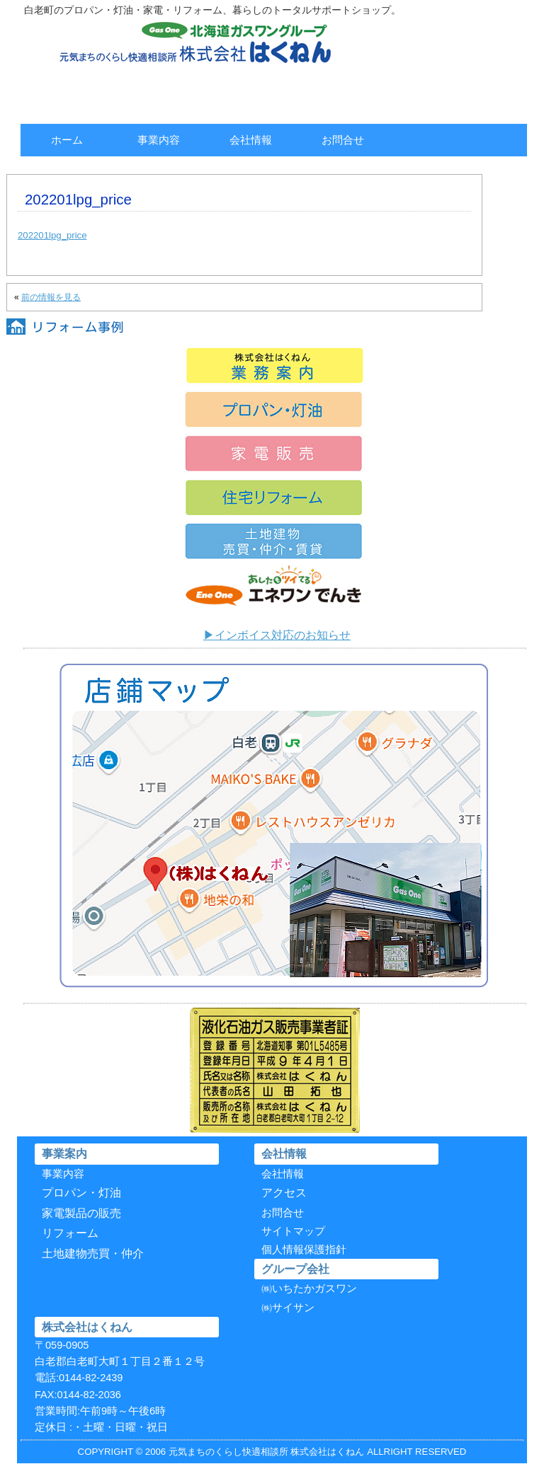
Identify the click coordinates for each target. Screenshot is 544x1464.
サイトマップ (293, 1231)
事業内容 (158, 140)
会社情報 (251, 140)
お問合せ (343, 140)
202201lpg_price (52, 235)
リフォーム (70, 1233)
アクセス (284, 1193)
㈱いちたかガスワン (309, 1288)
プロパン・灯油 (81, 1193)
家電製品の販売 (81, 1213)
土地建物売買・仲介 (93, 1253)
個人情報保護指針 (303, 1249)
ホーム (67, 140)
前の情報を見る (51, 297)
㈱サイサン (287, 1307)
